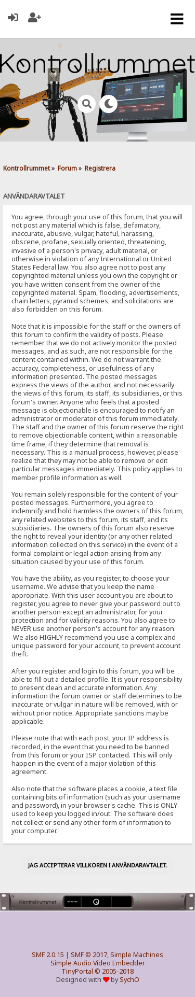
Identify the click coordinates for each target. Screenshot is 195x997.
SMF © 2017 (89, 954)
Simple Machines (136, 954)
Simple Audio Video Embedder (97, 963)
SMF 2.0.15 (48, 954)
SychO (129, 979)
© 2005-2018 (114, 971)
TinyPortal (77, 971)
